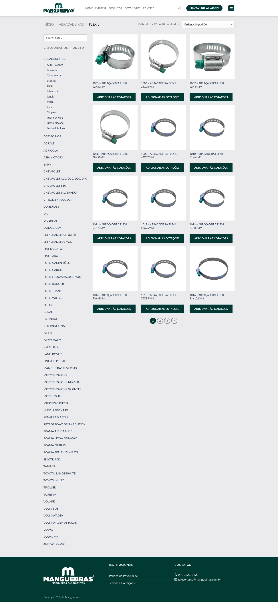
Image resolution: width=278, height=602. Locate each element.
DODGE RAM (52, 227)
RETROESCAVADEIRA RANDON (64, 424)
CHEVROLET (51, 171)
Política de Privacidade (123, 575)
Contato (148, 8)
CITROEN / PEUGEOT (57, 199)
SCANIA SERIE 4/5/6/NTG (60, 452)
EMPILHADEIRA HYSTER (59, 234)
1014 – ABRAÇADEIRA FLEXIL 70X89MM (110, 296)
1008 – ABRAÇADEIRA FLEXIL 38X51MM (110, 155)
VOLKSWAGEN (53, 515)
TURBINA (49, 494)
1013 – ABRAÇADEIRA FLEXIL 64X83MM (207, 226)
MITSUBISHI (51, 396)
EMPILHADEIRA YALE (57, 241)
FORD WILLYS (52, 297)
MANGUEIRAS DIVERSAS (60, 368)
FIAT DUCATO (52, 248)
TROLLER (49, 487)
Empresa (100, 8)
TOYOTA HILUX (53, 480)
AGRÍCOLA (50, 150)
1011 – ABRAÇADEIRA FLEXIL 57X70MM (110, 226)
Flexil (50, 86)
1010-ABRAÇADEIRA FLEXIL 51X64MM (206, 155)
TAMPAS (49, 466)
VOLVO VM (51, 536)
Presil (50, 107)
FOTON (48, 305)
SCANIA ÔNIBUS (54, 445)
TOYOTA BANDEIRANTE (59, 473)
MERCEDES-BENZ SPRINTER (62, 389)
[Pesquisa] (179, 8)
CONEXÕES (51, 206)
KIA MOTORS (52, 347)
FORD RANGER (53, 283)
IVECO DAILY (52, 339)
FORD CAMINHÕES (56, 262)
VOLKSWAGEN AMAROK (60, 522)
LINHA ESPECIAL (54, 361)
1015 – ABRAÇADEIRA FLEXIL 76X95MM (158, 296)
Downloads (133, 8)
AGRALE (49, 143)
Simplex (51, 112)
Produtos (115, 8)
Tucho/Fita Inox (56, 128)
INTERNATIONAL (54, 325)
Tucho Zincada (55, 122)
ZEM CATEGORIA (55, 543)
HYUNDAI (50, 319)
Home (89, 8)
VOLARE (49, 501)
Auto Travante (55, 64)
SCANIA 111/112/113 (57, 431)
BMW (47, 164)
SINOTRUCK (51, 459)
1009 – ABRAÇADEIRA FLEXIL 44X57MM (158, 155)
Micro (50, 101)
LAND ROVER (52, 354)
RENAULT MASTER (55, 417)
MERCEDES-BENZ (55, 375)
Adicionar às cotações (114, 97)
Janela (50, 96)
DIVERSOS (50, 220)
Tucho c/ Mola (55, 117)
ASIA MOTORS (53, 157)
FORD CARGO (52, 269)
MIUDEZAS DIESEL (56, 403)
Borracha (52, 70)
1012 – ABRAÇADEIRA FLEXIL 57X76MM (158, 226)
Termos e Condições (122, 583)
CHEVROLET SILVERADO (60, 192)
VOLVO (48, 529)
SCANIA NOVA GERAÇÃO (60, 438)
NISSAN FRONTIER (56, 410)
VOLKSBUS (50, 508)
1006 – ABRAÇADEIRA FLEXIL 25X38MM (158, 85)
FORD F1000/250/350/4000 (62, 276)
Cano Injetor (54, 75)
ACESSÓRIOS (52, 136)
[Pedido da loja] (208, 24)
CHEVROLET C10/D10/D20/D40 (65, 178)
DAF (46, 213)
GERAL (48, 311)
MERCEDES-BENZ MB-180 (61, 382)
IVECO (47, 333)
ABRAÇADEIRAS (71, 24)
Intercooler (53, 91)
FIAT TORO (50, 255)
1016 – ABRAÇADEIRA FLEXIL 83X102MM (207, 296)
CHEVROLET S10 (54, 185)
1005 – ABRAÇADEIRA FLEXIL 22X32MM (110, 85)
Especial (51, 80)
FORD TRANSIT (53, 290)
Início (48, 24)
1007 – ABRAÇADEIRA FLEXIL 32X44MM (207, 85)
